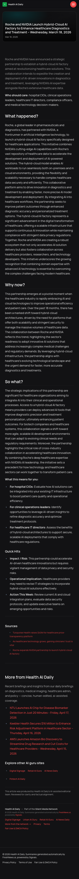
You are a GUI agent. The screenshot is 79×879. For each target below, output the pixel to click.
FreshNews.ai (65, 812)
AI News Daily (51, 770)
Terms (47, 823)
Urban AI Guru (30, 819)
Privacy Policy (9, 862)
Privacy (37, 823)
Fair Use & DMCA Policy (16, 828)
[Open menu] (73, 4)
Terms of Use (25, 862)
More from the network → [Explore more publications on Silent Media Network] (18, 823)
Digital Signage (17, 770)
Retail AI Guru (35, 770)
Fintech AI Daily (17, 778)
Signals (18, 815)
